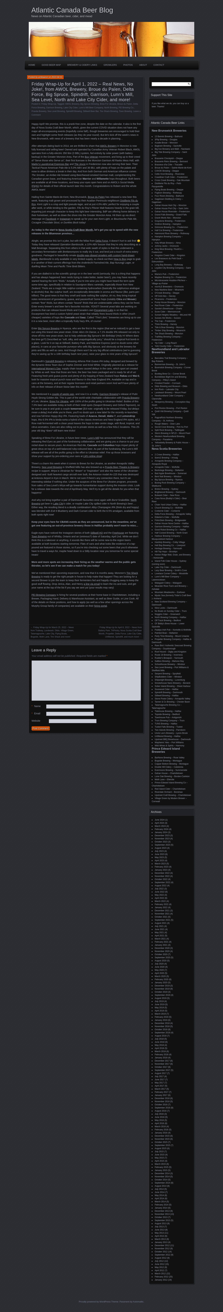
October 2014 (161, 1179)
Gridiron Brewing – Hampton (168, 224)
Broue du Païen (124, 104)
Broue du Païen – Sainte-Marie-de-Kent (173, 168)
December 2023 (162, 835)
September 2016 (162, 1108)
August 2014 (160, 1186)
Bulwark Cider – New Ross (167, 495)
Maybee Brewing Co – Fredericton (170, 277)
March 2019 (160, 1014)
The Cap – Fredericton (165, 321)
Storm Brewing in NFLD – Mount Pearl (172, 433)
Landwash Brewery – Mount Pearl (170, 392)
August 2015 (160, 1148)
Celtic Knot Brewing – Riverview (169, 174)
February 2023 (161, 867)
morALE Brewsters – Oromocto (169, 286)
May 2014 (159, 1195)
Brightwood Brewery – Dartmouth (170, 492)
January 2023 (161, 870)
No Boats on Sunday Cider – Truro (171, 611)
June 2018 (159, 1042)
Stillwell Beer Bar (91, 111)
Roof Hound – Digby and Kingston (170, 652)
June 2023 (159, 854)
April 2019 (159, 1011)
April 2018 (159, 1048)
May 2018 (159, 1045)
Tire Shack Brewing (109, 111)
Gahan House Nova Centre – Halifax (172, 523)
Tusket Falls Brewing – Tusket (169, 727)
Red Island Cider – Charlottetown (170, 789)
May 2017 (159, 1082)
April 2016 (159, 1123)
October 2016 (161, 1104)
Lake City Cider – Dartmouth (168, 567)
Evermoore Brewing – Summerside (171, 770)
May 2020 (159, 970)
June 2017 (159, 1079)
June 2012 (159, 1264)
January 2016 (161, 1133)
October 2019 (161, 992)
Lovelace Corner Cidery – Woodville (171, 573)
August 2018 (160, 1036)
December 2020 (162, 948)
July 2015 (159, 1151)
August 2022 (160, 885)
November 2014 (162, 1176)
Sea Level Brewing (56, 111)
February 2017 (161, 1092)
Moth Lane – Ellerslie (164, 779)
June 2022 (159, 892)
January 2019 (161, 1020)
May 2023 (159, 857)
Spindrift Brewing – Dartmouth (169, 692)
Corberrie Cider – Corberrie (167, 511)
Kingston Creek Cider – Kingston (170, 255)
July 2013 (159, 1226)
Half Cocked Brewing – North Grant (171, 533)
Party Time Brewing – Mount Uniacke (172, 636)
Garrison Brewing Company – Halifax (172, 526)
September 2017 (162, 1070)
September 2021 (162, 920)
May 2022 (159, 895)
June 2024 (159, 820)
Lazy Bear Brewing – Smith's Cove (171, 570)
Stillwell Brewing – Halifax (167, 695)
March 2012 (160, 1273)
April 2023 (159, 860)
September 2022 (162, 882)
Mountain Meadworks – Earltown (170, 592)
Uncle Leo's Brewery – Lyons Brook (171, 733)
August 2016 (160, 1111)
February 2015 (161, 1167)
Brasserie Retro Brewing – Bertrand (171, 161)
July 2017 (159, 1076)
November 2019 (162, 989)
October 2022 (161, 879)
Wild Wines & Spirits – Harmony (169, 745)
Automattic (138, 1301)
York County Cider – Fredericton (169, 346)
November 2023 (162, 838)
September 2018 (162, 1032)
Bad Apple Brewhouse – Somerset (171, 473)
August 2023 (160, 848)
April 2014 (159, 1198)
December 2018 (162, 1023)
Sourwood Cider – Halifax (166, 689)
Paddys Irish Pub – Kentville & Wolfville (173, 630)
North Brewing (110, 107)
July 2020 (159, 964)
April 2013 (159, 1236)
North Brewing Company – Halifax (170, 617)
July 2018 (159, 1039)
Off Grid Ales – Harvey (165, 296)
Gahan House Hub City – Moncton (171, 205)
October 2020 (161, 954)
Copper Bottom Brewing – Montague (172, 764)
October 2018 (161, 1029)
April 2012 (159, 1270)
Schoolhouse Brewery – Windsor (170, 664)
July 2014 (159, 1189)
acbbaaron (43, 77)
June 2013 (159, 1230)
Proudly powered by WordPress (95, 1301)
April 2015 (159, 1161)
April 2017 (159, 1086)
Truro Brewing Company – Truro (169, 720)
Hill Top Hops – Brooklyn (166, 551)
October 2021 (161, 917)
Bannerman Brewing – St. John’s (170, 364)
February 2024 (161, 829)
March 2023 (160, 863)
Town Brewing (125, 111)
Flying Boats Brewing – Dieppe (169, 189)
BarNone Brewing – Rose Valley (169, 757)
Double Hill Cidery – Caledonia (169, 767)
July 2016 (159, 1114)
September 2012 (162, 1255)
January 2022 (161, 907)
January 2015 (161, 1170)
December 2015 (162, 1136)
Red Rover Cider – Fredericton (169, 305)
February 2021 (161, 942)
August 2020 (160, 960)
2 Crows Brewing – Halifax (167, 454)
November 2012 (162, 1248)
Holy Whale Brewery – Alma (168, 243)
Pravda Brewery (39, 111)
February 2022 (161, 904)
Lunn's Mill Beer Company (91, 107)
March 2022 (160, 901)
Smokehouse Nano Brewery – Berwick (172, 683)
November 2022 (162, 876)
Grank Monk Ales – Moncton (168, 218)
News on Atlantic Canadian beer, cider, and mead (61, 16)
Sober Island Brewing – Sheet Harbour (172, 686)
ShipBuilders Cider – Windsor (168, 677)
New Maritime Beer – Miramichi (169, 290)
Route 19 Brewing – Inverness (169, 655)
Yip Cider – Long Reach (166, 343)
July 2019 (159, 1001)
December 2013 (162, 1211)
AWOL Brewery (72, 104)
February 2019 (161, 1017)
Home (31, 65)
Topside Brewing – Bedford (167, 714)
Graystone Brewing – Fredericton (170, 221)
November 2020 (162, 951)
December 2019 (162, 985)
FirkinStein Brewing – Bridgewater (170, 520)
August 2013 (160, 1223)
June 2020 (159, 967)
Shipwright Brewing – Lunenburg (170, 680)
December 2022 (162, 873)
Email (36, 713)
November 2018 (162, 1026)
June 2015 (159, 1154)
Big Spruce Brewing (89, 104)
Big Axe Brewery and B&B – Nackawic (172, 149)
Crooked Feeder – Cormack (167, 383)
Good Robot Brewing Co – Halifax (170, 529)
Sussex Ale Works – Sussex (168, 318)
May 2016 (159, 1120)
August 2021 (160, 923)
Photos (128, 65)
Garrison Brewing (54, 107)
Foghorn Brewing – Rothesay (168, 193)
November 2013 (162, 1214)
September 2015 (162, 1145)
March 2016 (160, 1126)
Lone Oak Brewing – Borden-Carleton (172, 776)
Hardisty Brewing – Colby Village (170, 542)
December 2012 (162, 1245)
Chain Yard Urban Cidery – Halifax (171, 504)
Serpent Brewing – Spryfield (168, 673)
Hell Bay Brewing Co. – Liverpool (170, 545)
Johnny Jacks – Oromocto (167, 246)
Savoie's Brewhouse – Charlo (168, 308)
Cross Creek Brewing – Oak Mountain (172, 180)
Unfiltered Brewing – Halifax (167, 736)
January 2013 (161, 1242)
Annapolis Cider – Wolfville (167, 467)
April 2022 (159, 898)
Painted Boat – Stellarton (166, 633)
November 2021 (162, 914)
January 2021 (161, 945)
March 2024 (160, 826)
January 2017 (161, 1095)
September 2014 (162, 1183)
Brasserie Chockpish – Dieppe (169, 158)
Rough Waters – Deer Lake (167, 424)
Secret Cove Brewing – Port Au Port (171, 427)
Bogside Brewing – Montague (168, 761)
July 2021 (159, 926)
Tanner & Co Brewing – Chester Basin (172, 702)
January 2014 (161, 1208)
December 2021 (162, 910)
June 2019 (159, 1004)
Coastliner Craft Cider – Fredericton (171, 177)
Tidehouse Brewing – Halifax (168, 711)
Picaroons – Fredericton (166, 299)
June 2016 (159, 1117)
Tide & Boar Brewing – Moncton (169, 327)
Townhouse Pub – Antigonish (168, 717)
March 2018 (160, 1051)
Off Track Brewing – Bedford (168, 620)
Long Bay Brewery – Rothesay (169, 265)
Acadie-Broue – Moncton (166, 143)
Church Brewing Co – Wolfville (169, 508)
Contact (158, 65)
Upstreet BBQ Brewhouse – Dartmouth (173, 739)
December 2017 (162, 1061)
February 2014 (161, 1205)
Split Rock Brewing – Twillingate (169, 430)
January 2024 (161, 832)
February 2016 (161, 1129)
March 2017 (160, 1089)
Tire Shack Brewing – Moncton (169, 333)
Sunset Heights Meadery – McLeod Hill (173, 315)
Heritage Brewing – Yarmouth (168, 548)
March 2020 (160, 976)
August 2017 (160, 1073)
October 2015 (161, 1142)
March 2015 (160, 1164)
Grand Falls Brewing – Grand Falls (171, 214)
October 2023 (161, 842)
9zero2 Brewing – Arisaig (166, 458)
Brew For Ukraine (108, 104)
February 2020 (161, 979)
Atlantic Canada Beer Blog (72, 10)
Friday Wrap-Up (48, 104)
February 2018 (161, 1054)
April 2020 (159, 973)
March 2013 (160, 1239)
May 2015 (159, 1158)
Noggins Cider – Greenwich (167, 614)
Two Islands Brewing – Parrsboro (170, 730)
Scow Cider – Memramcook (167, 311)
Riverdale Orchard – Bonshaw (169, 792)
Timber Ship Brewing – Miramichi (170, 330)
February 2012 (161, 1276)
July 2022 (159, 888)
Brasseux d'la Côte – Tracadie (169, 164)
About (143, 65)
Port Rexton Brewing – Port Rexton (171, 408)
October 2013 (161, 1217)
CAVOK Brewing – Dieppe (167, 171)
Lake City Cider (70, 107)
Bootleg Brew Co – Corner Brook (170, 374)
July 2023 (159, 851)
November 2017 (162, 1064)
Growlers (110, 65)
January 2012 (161, 1280)
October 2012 (161, 1251)
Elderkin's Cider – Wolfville (167, 517)
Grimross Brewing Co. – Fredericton (171, 227)
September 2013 (162, 1220)
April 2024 (159, 823)
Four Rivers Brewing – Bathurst (169, 196)
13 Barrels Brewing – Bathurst (168, 136)
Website (36, 720)
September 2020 (162, 957)
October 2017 (161, 1067)
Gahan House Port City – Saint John (171, 208)
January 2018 (161, 1057)
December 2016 (162, 1098)
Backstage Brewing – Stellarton (169, 470)
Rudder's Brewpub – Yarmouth (169, 658)
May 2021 (159, 932)
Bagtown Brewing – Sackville (168, 146)
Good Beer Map (51, 65)
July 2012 (159, 1261)
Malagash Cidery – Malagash (168, 583)
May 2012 (159, 1267)
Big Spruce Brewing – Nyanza (168, 479)
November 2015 (162, 1139)
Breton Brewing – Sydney (166, 489)
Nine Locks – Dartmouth (166, 608)
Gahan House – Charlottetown (169, 773)
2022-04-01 (57, 77)
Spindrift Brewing (74, 111)
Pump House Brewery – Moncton (170, 302)
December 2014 (162, 1173)
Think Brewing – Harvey (166, 324)
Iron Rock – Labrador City (167, 389)
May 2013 (159, 1233)
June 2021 (159, 929)
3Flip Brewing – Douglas (166, 139)
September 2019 (162, 995)
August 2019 (160, 998)
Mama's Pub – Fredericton (167, 274)
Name (36, 706)
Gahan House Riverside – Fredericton (172, 211)
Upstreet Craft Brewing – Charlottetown (173, 795)
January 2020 (161, 982)
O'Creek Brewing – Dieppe (167, 293)
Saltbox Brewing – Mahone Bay (169, 661)
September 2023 (162, 845)
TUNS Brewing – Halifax (166, 723)
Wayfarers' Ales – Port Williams (169, 742)
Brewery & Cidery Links (82, 65)
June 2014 (159, 1192)
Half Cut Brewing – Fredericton (169, 230)
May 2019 (159, 1007)
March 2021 (160, 939)
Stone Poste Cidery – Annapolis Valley (172, 698)
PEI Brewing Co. (126, 107)
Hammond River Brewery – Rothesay (172, 233)
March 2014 (160, 1201)
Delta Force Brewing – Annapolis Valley (173, 514)
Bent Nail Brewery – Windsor (168, 476)
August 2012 (160, 1258)
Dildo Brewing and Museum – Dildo (171, 386)
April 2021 (159, 935)
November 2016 (162, 1101)
